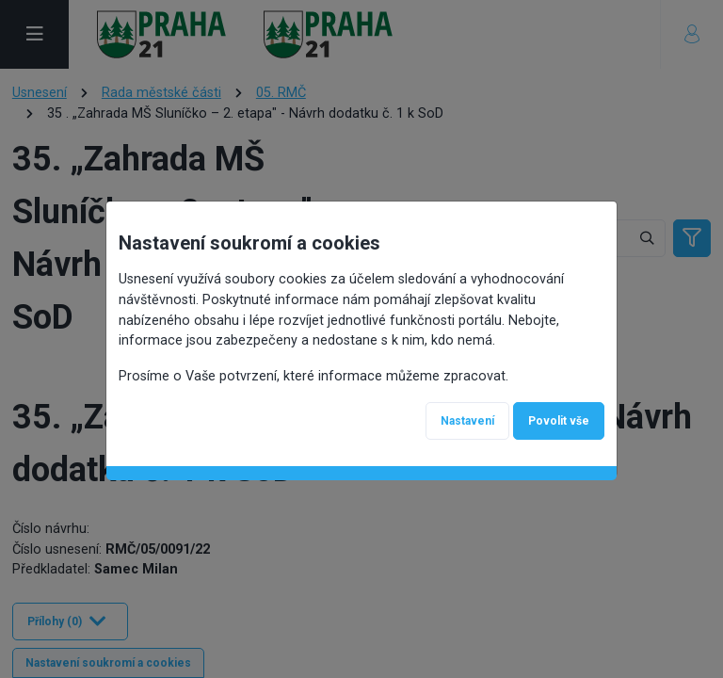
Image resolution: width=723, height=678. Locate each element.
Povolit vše (558, 421)
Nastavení (467, 421)
